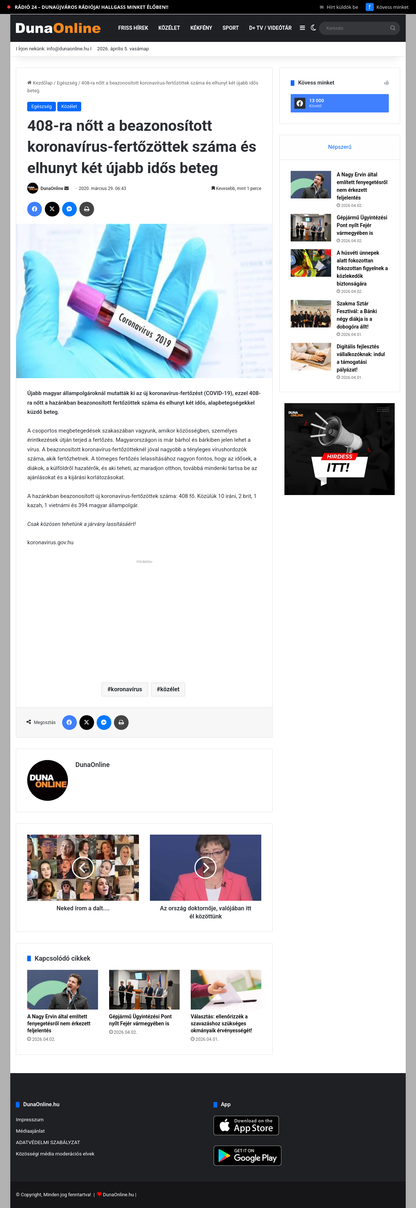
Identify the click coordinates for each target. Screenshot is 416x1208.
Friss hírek (133, 28)
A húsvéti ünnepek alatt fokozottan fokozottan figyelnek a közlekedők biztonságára (362, 268)
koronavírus (126, 689)
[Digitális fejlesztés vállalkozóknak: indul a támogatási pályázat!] (311, 356)
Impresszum (29, 1119)
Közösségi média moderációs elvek (55, 1154)
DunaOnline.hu (118, 1194)
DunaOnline (51, 188)
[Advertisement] (144, 618)
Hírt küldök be (339, 7)
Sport (230, 28)
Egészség (67, 83)
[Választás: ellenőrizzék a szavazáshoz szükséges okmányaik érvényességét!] (226, 990)
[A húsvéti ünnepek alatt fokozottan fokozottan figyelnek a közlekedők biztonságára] (311, 263)
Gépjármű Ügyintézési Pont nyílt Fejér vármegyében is (362, 225)
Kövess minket (387, 7)
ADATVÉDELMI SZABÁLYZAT (48, 1142)
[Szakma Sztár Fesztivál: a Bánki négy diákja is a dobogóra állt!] (311, 313)
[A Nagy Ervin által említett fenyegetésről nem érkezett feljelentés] (62, 990)
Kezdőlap (40, 83)
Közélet (169, 28)
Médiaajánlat (30, 1131)
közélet (169, 689)
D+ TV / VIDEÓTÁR (270, 28)
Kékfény (201, 28)
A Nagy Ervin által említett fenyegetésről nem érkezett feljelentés (58, 1023)
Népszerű (339, 147)
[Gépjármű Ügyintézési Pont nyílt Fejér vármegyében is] (144, 990)
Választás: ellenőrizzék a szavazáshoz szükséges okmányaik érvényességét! (221, 1023)
